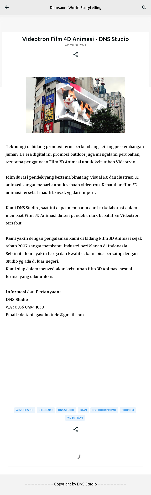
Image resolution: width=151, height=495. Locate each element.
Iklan (83, 410)
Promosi (128, 410)
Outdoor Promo (104, 410)
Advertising (24, 410)
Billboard (46, 410)
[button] (75, 55)
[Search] (144, 7)
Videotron (75, 417)
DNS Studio (66, 410)
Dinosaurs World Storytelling (75, 7)
